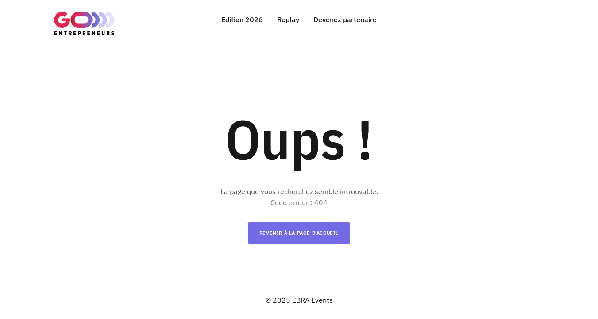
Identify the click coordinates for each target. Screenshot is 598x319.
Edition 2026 (242, 19)
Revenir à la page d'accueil (299, 233)
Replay (288, 19)
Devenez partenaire (345, 19)
